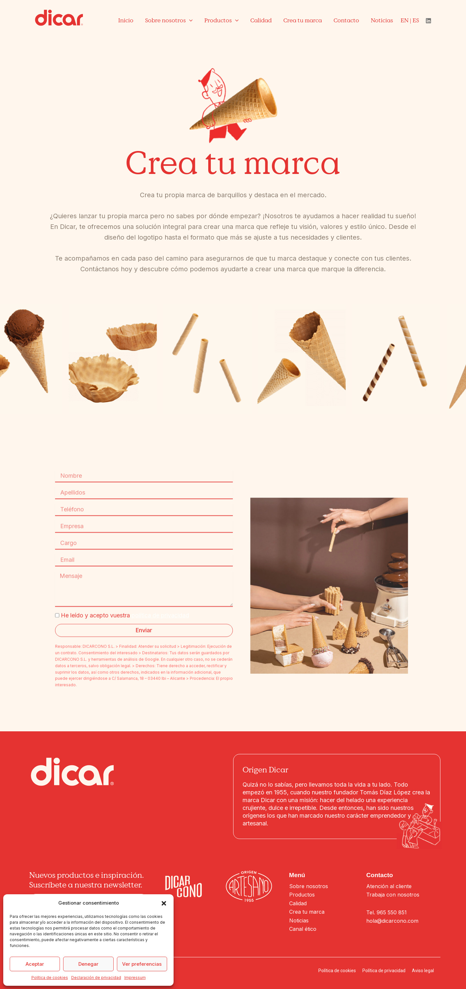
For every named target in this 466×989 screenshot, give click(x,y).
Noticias (299, 920)
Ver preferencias (142, 964)
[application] (189, 20)
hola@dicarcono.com (392, 921)
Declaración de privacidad (96, 977)
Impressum (135, 977)
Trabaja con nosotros (392, 894)
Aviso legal (423, 970)
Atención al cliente (389, 886)
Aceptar (35, 964)
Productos (302, 894)
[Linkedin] (428, 21)
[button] (164, 903)
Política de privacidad (383, 970)
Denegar (88, 964)
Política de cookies (49, 977)
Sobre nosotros (308, 886)
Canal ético (302, 929)
